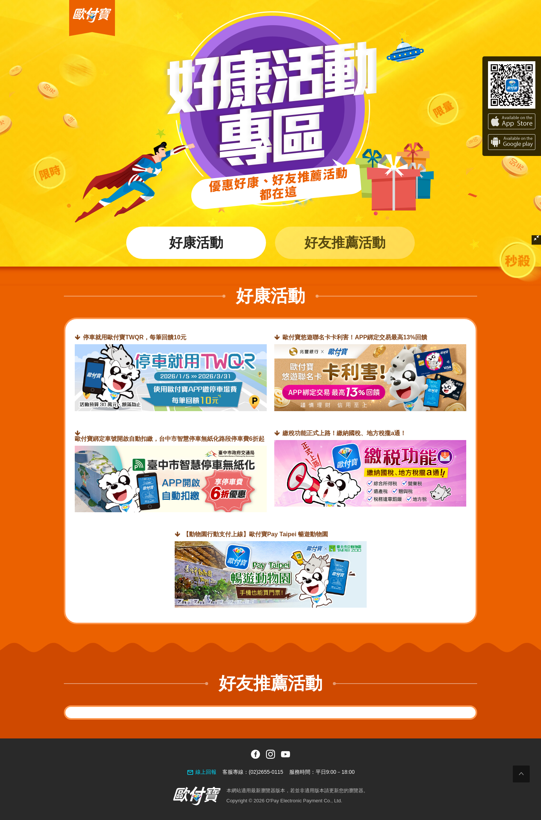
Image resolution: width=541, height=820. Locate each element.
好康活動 (196, 242)
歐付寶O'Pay (85, 3)
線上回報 (205, 772)
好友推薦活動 (344, 242)
